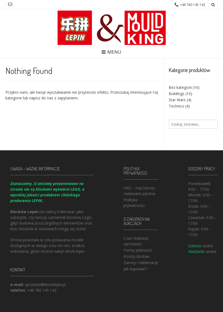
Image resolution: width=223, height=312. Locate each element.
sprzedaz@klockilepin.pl (45, 284)
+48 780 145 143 (41, 290)
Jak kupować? (135, 268)
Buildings (176, 93)
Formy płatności (138, 250)
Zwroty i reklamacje (141, 262)
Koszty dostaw (136, 256)
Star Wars (177, 99)
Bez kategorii (180, 87)
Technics (176, 106)
